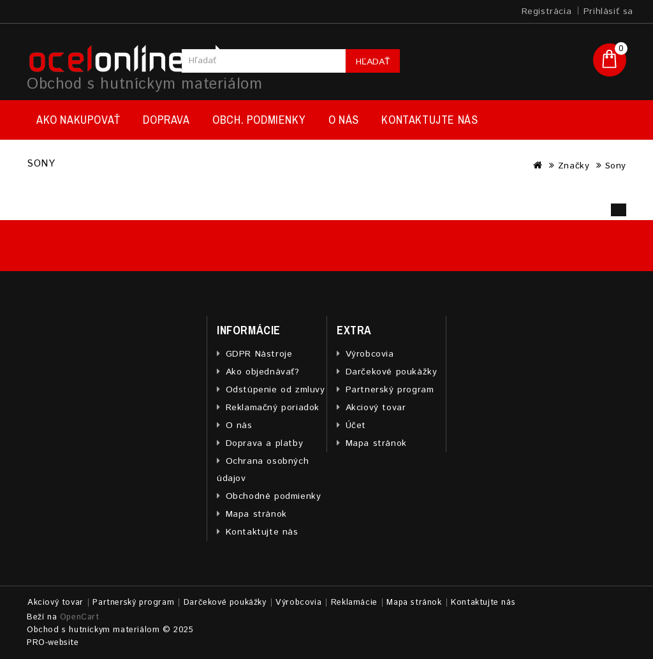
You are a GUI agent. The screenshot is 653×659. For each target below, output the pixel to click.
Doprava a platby (265, 443)
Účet (356, 425)
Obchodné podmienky (273, 496)
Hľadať (373, 62)
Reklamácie (354, 602)
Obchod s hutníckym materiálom (144, 84)
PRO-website (53, 643)
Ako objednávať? (263, 372)
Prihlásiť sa (608, 11)
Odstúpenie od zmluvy (275, 389)
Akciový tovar (376, 407)
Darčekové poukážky (391, 372)
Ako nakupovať (78, 120)
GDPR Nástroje (259, 354)
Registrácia (547, 11)
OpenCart (79, 617)
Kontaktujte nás (429, 120)
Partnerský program (390, 389)
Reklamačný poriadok (272, 407)
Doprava (166, 120)
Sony (615, 165)
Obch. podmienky (258, 120)
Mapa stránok (256, 514)
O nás (343, 120)
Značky (574, 165)
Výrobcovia (370, 354)
